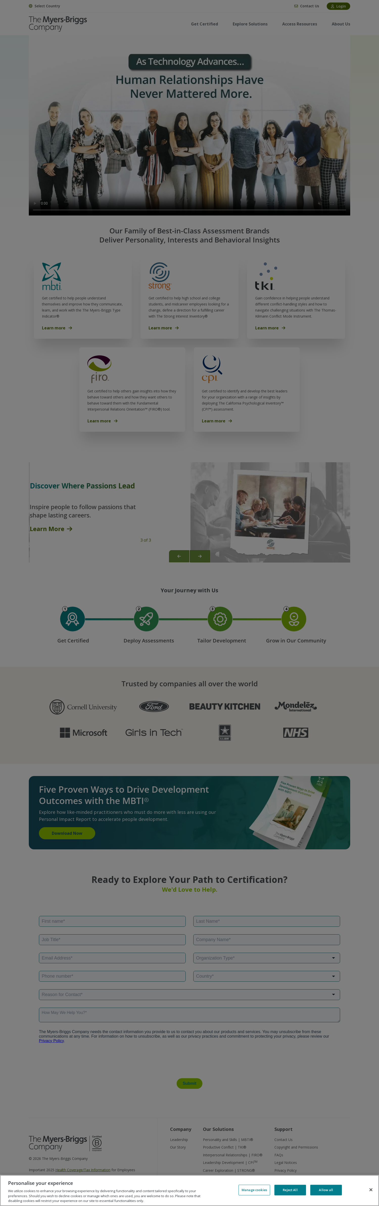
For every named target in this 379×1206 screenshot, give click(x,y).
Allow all (326, 1190)
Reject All (290, 1190)
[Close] (370, 1189)
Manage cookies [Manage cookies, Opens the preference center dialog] (254, 1190)
